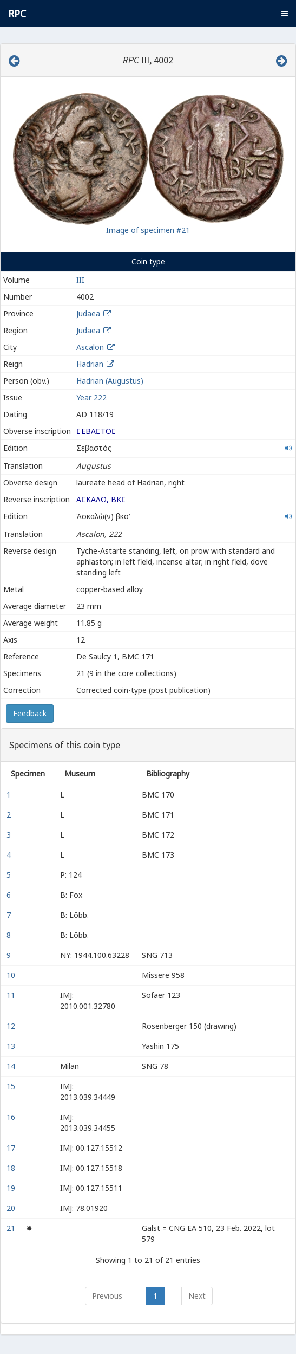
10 (11, 975)
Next (197, 1296)
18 (11, 1168)
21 (11, 1228)
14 (11, 1066)
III (80, 280)
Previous (107, 1296)
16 (11, 1117)
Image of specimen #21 (148, 230)
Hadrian (89, 364)
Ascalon (90, 347)
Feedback (30, 713)
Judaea (88, 313)
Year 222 (91, 397)
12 (11, 1026)
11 (11, 995)
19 (11, 1188)
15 (11, 1086)
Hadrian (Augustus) (109, 380)
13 (11, 1046)
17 (11, 1148)
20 (11, 1208)
